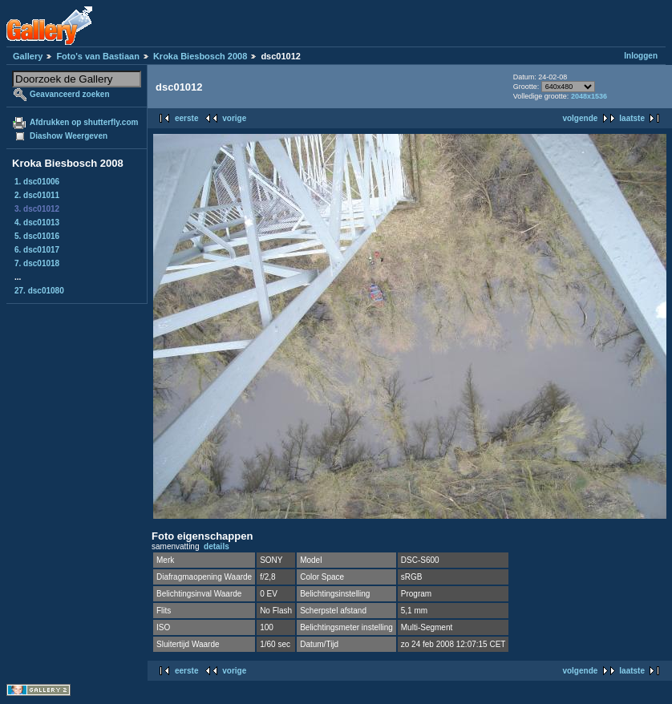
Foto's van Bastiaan (97, 56)
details (216, 546)
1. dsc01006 (36, 181)
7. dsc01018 (36, 263)
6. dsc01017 (36, 249)
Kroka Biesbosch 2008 (200, 56)
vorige (234, 118)
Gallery (28, 56)
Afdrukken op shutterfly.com (84, 122)
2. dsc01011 (36, 195)
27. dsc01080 (39, 290)
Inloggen (641, 55)
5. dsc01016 (36, 236)
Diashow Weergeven (68, 135)
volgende (579, 118)
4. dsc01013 (36, 222)
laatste (632, 118)
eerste (186, 118)
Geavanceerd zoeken (70, 94)
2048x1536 (589, 96)
